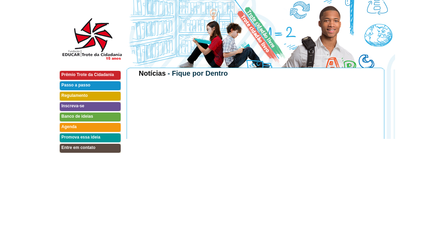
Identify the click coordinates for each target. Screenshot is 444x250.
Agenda (69, 126)
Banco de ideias (77, 116)
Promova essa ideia (80, 137)
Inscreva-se (72, 105)
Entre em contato (78, 147)
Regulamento (74, 95)
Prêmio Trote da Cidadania (87, 74)
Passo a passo (75, 85)
